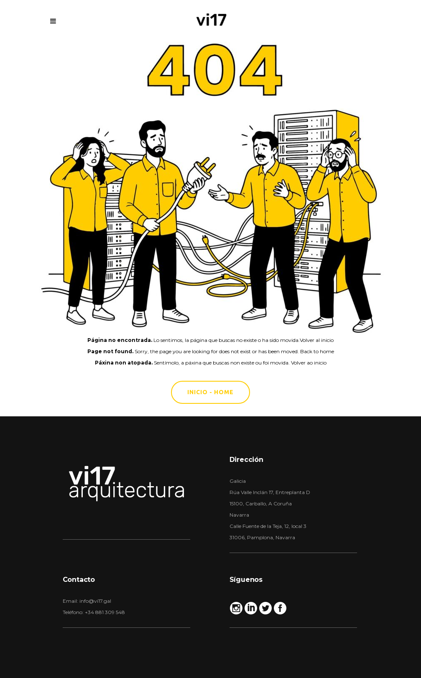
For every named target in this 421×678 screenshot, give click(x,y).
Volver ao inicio (309, 362)
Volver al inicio (317, 340)
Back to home (317, 351)
